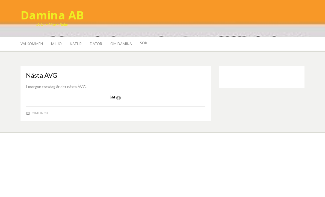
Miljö (56, 44)
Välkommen (31, 44)
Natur (76, 44)
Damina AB (52, 15)
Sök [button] (143, 43)
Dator (96, 44)
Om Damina (121, 44)
